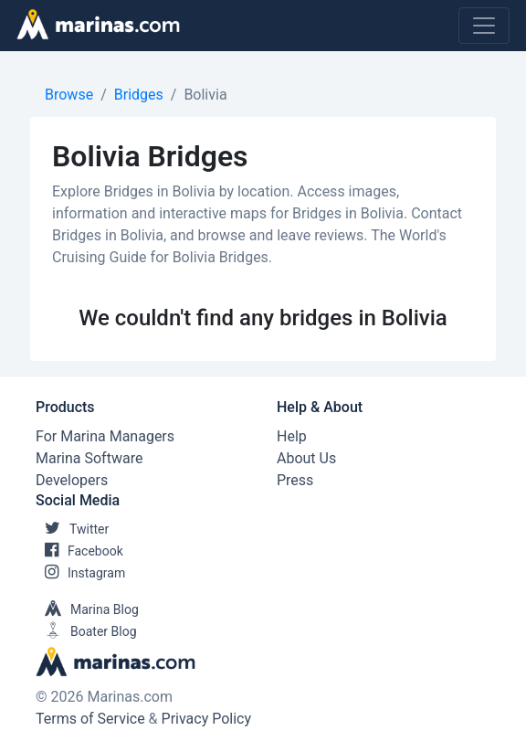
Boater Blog (86, 631)
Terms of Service (90, 718)
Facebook (79, 551)
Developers (72, 480)
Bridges (138, 94)
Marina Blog (87, 609)
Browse (69, 94)
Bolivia (205, 94)
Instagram (80, 573)
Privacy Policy (207, 718)
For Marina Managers (105, 436)
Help (292, 436)
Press (295, 480)
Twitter (72, 529)
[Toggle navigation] (484, 25)
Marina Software (89, 458)
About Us (306, 458)
